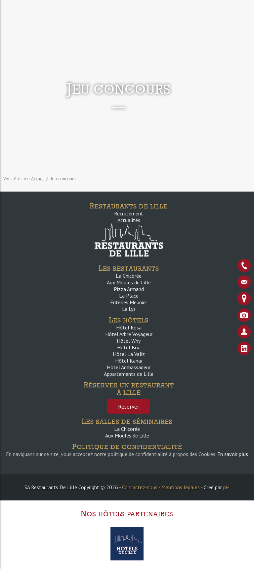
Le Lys (129, 309)
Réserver (128, 406)
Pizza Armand (129, 289)
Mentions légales (180, 487)
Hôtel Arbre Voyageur (128, 334)
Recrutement (128, 213)
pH (226, 487)
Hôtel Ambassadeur (128, 367)
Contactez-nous (139, 487)
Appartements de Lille (128, 374)
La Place (129, 295)
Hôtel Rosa (129, 327)
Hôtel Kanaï (128, 360)
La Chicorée (129, 275)
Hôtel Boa (129, 347)
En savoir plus (232, 454)
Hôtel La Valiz (129, 354)
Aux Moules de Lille (129, 282)
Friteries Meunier (128, 302)
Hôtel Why (129, 340)
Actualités (128, 220)
